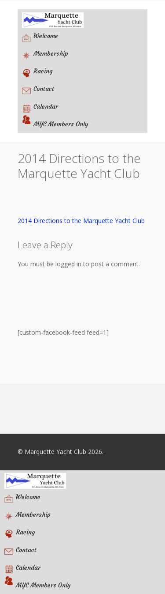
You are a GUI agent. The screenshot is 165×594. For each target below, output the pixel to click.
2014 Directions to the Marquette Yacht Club (81, 220)
